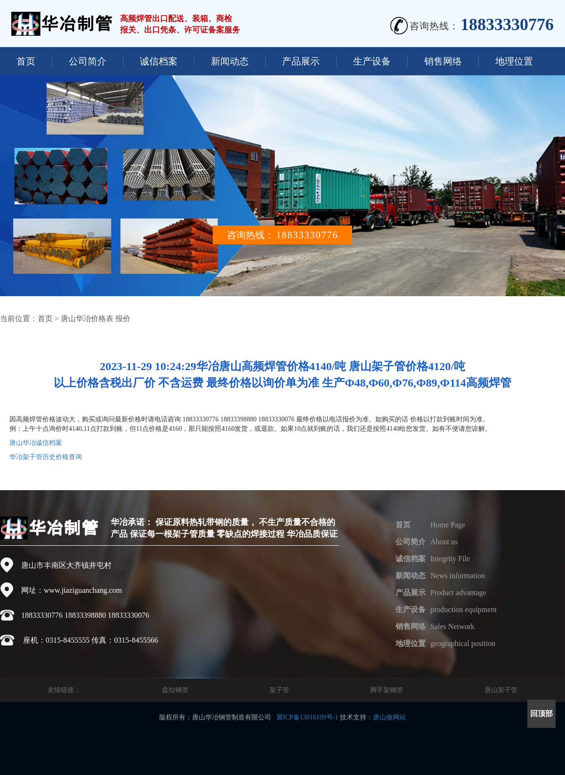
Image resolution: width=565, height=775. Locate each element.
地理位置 (514, 61)
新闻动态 (230, 61)
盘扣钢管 (175, 690)
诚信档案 (159, 61)
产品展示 (301, 61)
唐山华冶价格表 (87, 319)
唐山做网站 (389, 717)
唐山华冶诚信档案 (35, 442)
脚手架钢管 (386, 690)
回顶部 (541, 714)
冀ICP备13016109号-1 (307, 717)
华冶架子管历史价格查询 (45, 456)
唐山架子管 (500, 690)
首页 (25, 61)
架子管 (279, 690)
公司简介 (87, 61)
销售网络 (443, 61)
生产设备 (372, 61)
